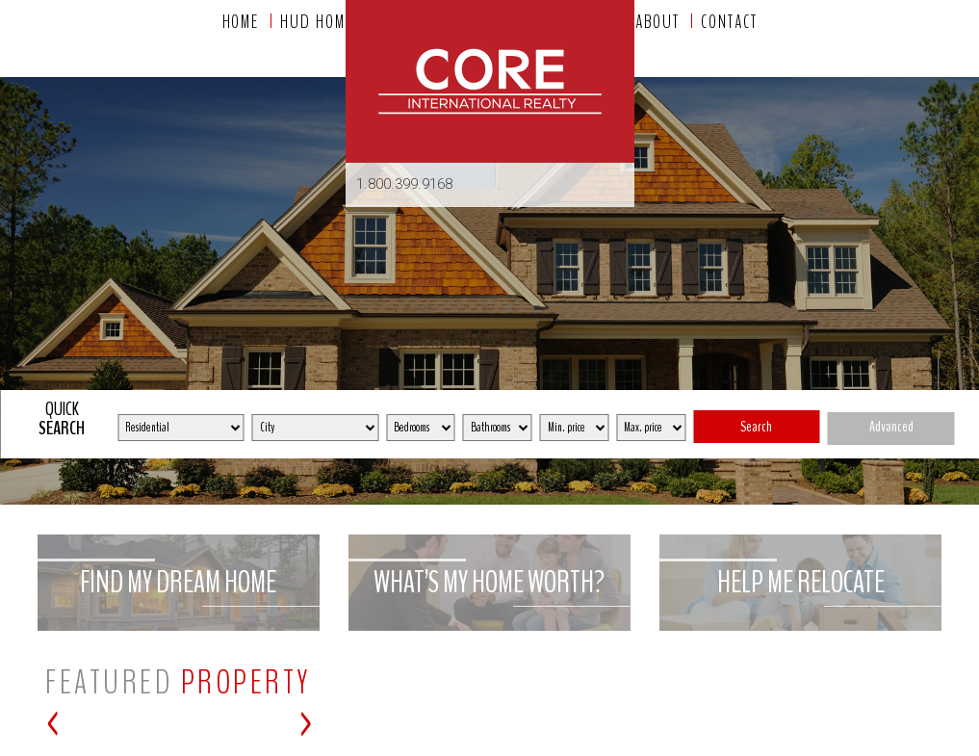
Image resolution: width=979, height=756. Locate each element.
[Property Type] (181, 427)
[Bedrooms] (420, 427)
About (658, 22)
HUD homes (320, 22)
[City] (315, 427)
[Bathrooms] (497, 427)
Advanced (891, 426)
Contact (729, 22)
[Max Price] (650, 427)
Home (241, 22)
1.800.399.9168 (404, 184)
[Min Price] (574, 427)
